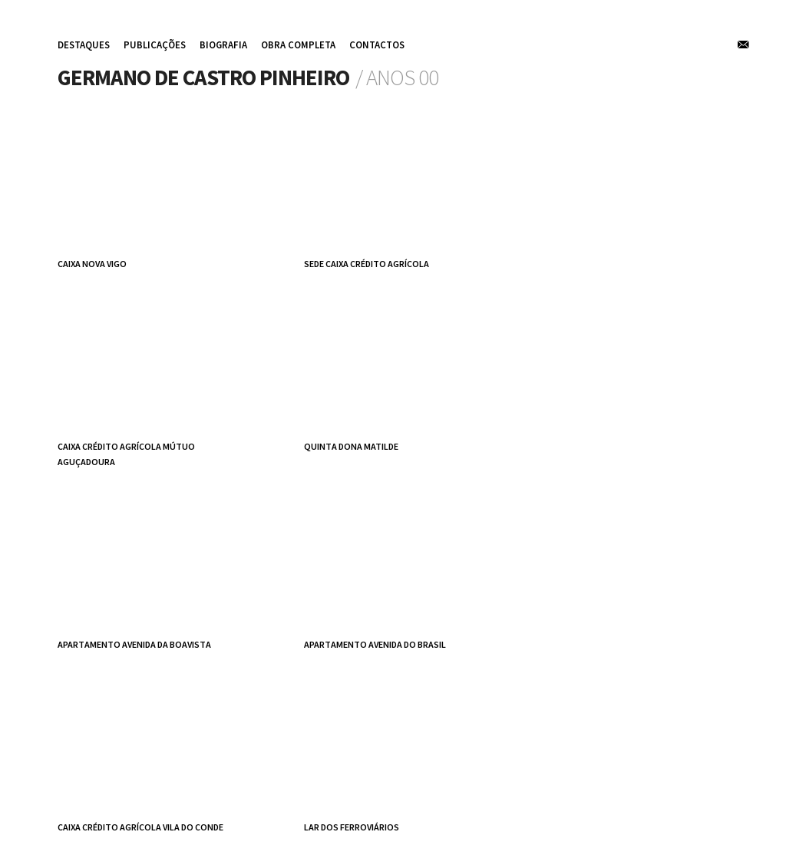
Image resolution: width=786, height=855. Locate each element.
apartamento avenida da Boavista (134, 644)
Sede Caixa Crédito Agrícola (366, 263)
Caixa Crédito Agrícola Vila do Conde (140, 827)
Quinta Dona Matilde (351, 446)
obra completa (298, 44)
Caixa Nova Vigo (92, 263)
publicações (155, 44)
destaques (84, 44)
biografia (223, 44)
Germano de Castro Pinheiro (203, 77)
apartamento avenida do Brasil (375, 644)
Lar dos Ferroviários (351, 827)
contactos (377, 44)
